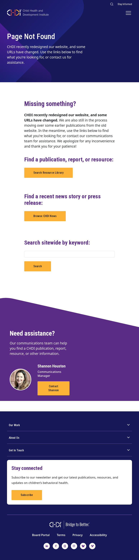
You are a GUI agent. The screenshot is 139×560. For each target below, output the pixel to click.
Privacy (78, 535)
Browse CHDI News (45, 216)
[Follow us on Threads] (65, 546)
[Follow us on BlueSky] (83, 546)
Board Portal (41, 535)
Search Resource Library (48, 172)
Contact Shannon (53, 388)
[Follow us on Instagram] (74, 546)
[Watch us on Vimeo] (92, 546)
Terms (61, 535)
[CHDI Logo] (28, 13)
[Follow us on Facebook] (56, 546)
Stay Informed (125, 4)
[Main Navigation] (129, 13)
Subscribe (27, 495)
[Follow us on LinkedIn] (46, 546)
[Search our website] (111, 4)
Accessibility (98, 535)
